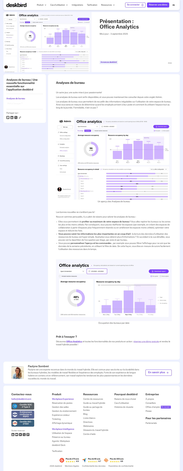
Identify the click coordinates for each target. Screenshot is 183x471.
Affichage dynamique (62, 423)
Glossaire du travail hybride (95, 430)
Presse (149, 411)
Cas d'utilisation (121, 403)
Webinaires (88, 426)
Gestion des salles (60, 407)
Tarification (57, 451)
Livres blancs (89, 418)
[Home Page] (16, 5)
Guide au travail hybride (94, 403)
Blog (85, 414)
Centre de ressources (93, 399)
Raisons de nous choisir (125, 399)
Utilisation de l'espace (62, 433)
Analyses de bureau (15, 99)
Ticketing (56, 419)
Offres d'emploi (153, 407)
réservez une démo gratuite (146, 342)
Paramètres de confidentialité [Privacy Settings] (120, 466)
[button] (41, 5)
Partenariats (151, 423)
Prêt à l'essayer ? (15, 104)
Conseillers (151, 403)
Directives (87, 422)
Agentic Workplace (61, 441)
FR (174, 5)
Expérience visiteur (61, 415)
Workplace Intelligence (63, 429)
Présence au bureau (61, 437)
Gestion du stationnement (64, 411)
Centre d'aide (89, 434)
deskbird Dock (58, 445)
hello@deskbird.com (21, 399)
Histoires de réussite (123, 407)
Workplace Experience (63, 399)
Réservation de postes (62, 403)
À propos (150, 399)
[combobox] (174, 5)
